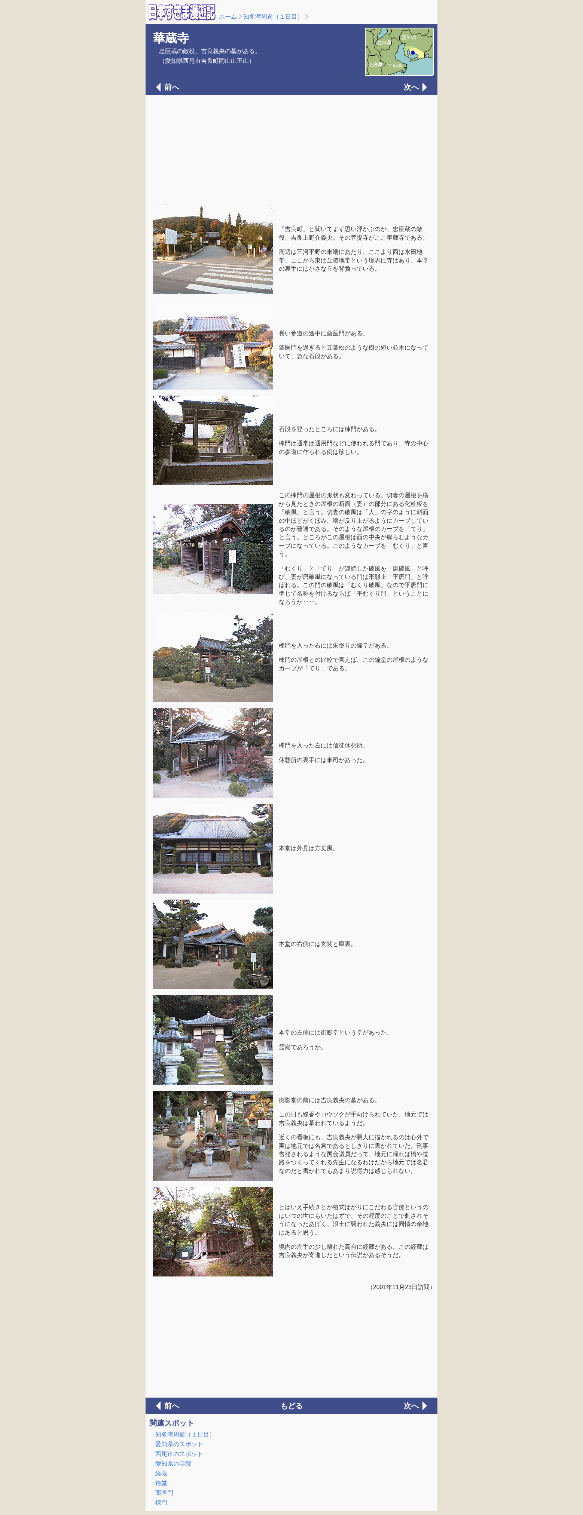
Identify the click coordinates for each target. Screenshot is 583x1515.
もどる (291, 1406)
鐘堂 (161, 1483)
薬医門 (164, 1493)
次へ (411, 87)
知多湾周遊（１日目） (273, 16)
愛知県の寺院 (173, 1463)
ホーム (228, 16)
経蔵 (161, 1473)
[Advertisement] (291, 148)
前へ (171, 87)
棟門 (161, 1502)
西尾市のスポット (179, 1454)
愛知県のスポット (179, 1444)
